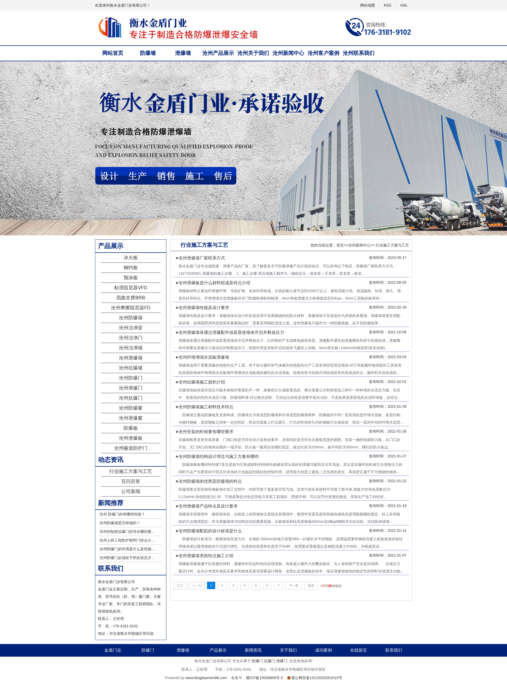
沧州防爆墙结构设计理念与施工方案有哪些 (219, 456)
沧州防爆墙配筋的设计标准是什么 (210, 531)
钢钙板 (131, 267)
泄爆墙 (183, 53)
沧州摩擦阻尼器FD (131, 307)
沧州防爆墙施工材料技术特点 (206, 407)
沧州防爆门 (131, 378)
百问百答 (130, 481)
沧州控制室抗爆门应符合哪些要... (127, 531)
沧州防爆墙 (131, 317)
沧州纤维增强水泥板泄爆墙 (204, 357)
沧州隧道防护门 (130, 448)
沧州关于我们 (253, 53)
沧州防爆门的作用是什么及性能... (127, 549)
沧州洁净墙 (131, 348)
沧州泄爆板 (131, 438)
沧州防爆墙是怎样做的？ (120, 523)
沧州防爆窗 (131, 408)
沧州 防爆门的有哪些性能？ (122, 514)
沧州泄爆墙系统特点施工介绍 (206, 555)
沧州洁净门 (131, 337)
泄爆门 (281, 661)
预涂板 (131, 277)
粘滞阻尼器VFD (130, 287)
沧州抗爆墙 (131, 368)
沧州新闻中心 (288, 53)
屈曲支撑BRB (130, 297)
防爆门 (148, 650)
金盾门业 (112, 650)
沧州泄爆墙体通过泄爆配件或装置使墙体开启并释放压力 (231, 332)
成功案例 (323, 650)
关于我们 (288, 650)
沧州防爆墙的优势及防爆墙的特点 (210, 481)
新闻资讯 (253, 650)
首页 (340, 245)
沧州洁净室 (131, 327)
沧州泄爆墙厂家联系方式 (202, 258)
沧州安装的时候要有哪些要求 (206, 431)
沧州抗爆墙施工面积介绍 (202, 382)
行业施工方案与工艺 (130, 471)
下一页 (293, 586)
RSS (387, 5)
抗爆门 (269, 661)
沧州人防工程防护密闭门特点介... (127, 540)
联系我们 (393, 650)
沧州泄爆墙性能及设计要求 (204, 307)
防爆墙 (148, 53)
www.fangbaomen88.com (206, 678)
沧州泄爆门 (131, 388)
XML (404, 5)
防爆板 (131, 428)
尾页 (311, 586)
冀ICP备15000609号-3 (264, 678)
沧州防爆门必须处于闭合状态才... (127, 558)
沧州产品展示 (218, 53)
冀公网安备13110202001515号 (316, 678)
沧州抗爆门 (131, 398)
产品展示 (218, 650)
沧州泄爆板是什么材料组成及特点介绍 (214, 283)
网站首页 (112, 53)
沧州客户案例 (323, 53)
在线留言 (358, 650)
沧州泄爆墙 (131, 358)
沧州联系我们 (358, 53)
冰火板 (131, 257)
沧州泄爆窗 (131, 418)
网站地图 (367, 5)
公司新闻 (130, 491)
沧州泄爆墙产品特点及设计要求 (208, 506)
